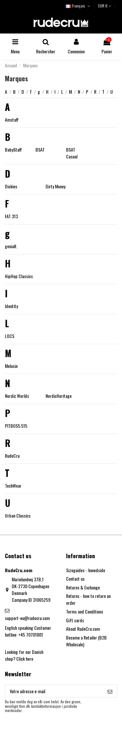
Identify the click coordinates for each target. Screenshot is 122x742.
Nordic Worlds (17, 395)
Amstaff (12, 119)
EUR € (104, 6)
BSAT (40, 149)
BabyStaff (13, 149)
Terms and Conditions (84, 611)
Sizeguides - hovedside (85, 570)
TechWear (13, 485)
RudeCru (12, 455)
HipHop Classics (19, 276)
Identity (11, 306)
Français (78, 6)
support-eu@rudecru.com (27, 617)
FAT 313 (11, 216)
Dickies (11, 186)
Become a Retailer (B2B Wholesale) (86, 641)
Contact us (75, 578)
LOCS (9, 335)
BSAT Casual (71, 153)
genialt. (11, 246)
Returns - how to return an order (88, 599)
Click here (24, 658)
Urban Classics (18, 515)
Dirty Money (55, 186)
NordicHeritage (59, 395)
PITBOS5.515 (16, 425)
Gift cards (75, 620)
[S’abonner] (110, 691)
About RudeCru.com (83, 628)
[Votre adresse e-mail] (54, 691)
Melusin (11, 365)
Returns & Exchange (83, 587)
